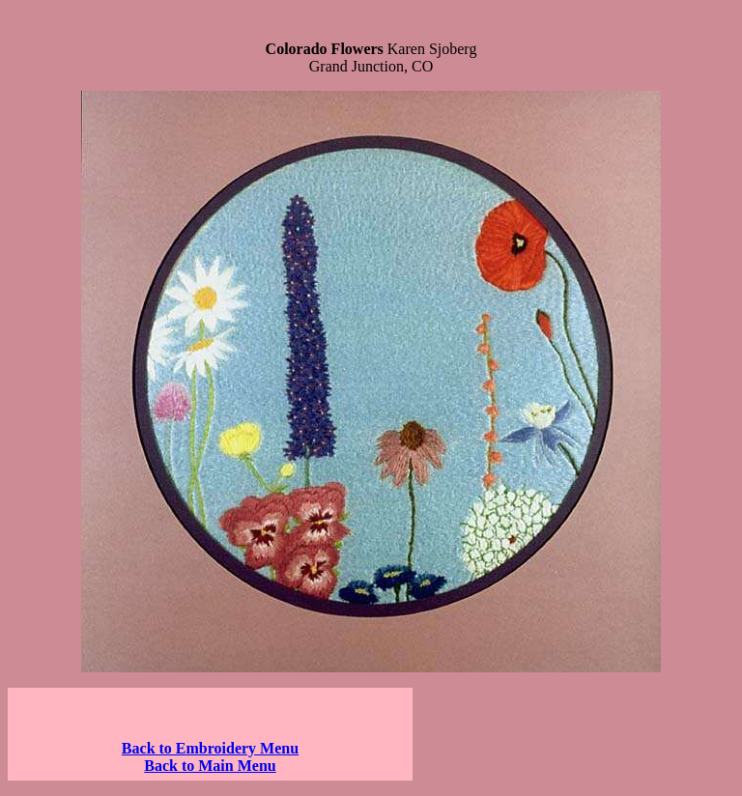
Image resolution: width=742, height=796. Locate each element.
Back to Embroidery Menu (210, 748)
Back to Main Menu (209, 765)
